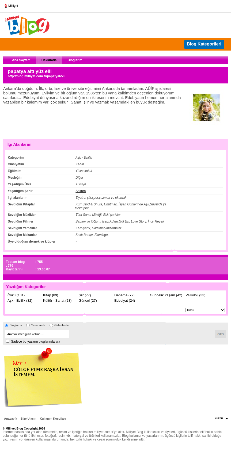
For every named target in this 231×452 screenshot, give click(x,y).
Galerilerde (61, 325)
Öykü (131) (16, 295)
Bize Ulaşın (28, 418)
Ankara (80, 191)
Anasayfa (10, 418)
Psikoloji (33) (195, 295)
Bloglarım (74, 60)
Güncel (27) (88, 300)
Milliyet (11, 5)
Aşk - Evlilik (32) (19, 300)
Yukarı (219, 418)
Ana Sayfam (21, 60)
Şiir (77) (85, 295)
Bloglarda (16, 325)
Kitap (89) (50, 295)
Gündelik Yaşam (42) (166, 295)
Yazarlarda (38, 325)
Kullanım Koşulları (53, 418)
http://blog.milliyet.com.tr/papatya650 (36, 76)
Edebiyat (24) (124, 300)
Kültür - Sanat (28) (57, 300)
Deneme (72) (124, 295)
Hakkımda (49, 60)
